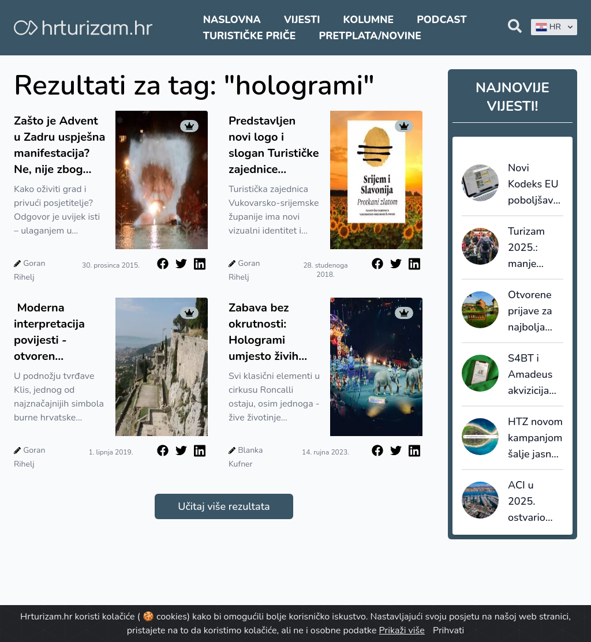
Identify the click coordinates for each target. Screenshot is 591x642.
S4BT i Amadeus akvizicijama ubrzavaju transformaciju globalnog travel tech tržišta (535, 375)
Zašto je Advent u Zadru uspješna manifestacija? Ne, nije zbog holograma (59, 145)
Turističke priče (249, 36)
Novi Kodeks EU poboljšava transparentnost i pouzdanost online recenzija (535, 184)
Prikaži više (402, 630)
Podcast (441, 20)
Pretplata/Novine (370, 36)
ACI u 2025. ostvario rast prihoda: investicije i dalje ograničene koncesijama (535, 501)
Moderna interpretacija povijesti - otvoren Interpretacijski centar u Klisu (53, 332)
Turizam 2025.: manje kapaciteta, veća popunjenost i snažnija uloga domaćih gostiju (535, 248)
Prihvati (448, 630)
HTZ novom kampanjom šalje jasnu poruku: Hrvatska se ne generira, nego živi (535, 438)
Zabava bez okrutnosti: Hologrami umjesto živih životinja (263, 332)
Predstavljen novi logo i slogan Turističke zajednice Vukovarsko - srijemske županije (274, 145)
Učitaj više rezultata (224, 506)
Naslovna (232, 20)
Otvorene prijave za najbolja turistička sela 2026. (532, 311)
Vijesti (302, 20)
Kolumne (368, 20)
